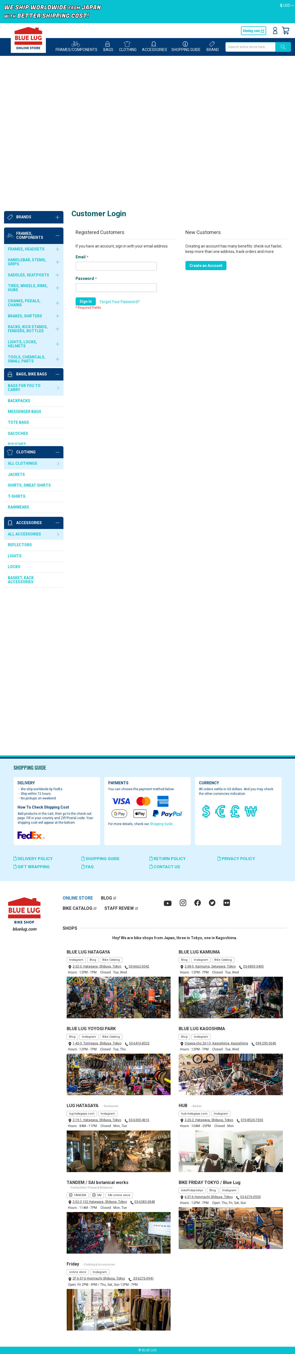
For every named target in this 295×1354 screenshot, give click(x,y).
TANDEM (80, 1195)
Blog (93, 960)
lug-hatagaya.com (81, 1113)
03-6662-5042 (139, 966)
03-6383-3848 (144, 1202)
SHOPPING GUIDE (101, 858)
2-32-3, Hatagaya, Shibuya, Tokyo (97, 966)
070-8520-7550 (252, 1120)
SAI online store (119, 1195)
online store (77, 1272)
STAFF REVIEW (119, 908)
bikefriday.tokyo (192, 1190)
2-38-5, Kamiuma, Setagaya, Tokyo (210, 966)
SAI (99, 1195)
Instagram (76, 960)
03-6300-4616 (139, 1120)
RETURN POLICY (168, 858)
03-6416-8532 (139, 1043)
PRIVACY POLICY (236, 858)
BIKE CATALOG (77, 908)
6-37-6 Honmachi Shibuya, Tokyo (209, 1197)
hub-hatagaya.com (194, 1113)
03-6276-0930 (250, 1197)
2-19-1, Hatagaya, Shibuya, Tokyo (97, 1120)
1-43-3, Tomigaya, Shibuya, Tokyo (97, 1043)
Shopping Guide (161, 824)
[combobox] (250, 47)
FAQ (88, 866)
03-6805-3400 (253, 966)
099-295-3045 (266, 1043)
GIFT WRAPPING (31, 866)
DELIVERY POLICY (33, 858)
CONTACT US (165, 866)
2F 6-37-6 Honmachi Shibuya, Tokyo (99, 1279)
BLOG (106, 898)
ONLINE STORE (78, 898)
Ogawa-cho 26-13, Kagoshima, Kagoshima (216, 1043)
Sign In (275, 30)
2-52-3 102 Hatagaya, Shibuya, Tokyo (100, 1202)
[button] (287, 6)
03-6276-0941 (143, 1279)
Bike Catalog (111, 960)
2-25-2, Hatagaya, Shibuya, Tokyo (209, 1120)
